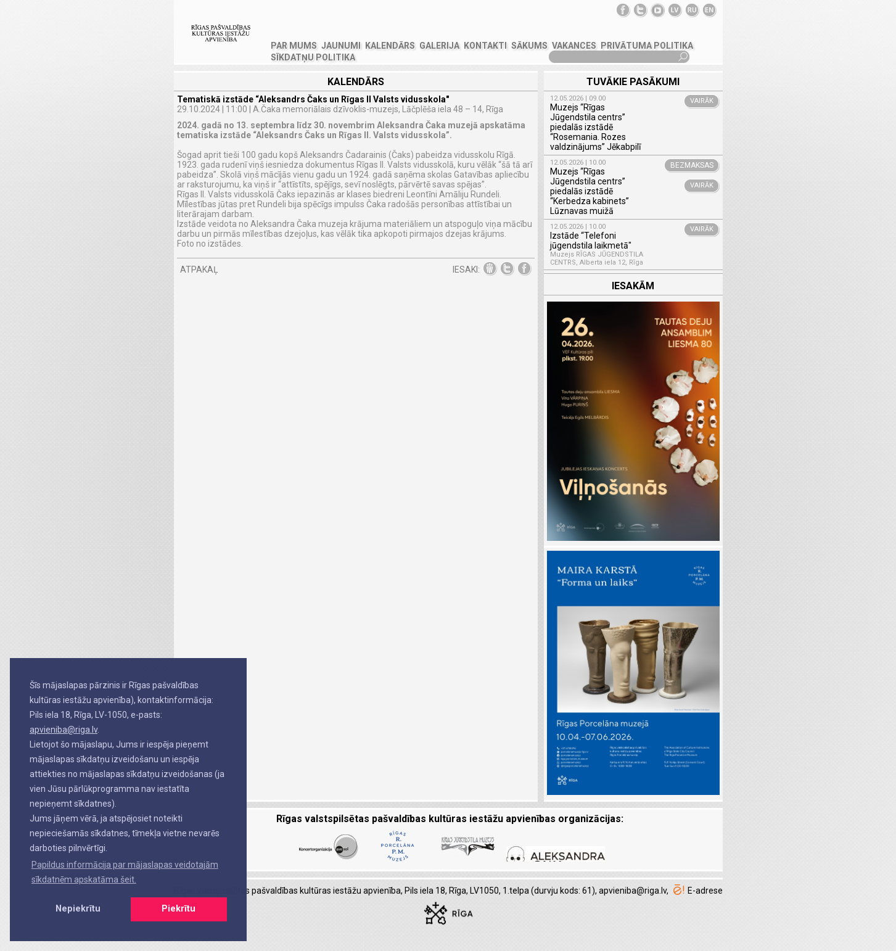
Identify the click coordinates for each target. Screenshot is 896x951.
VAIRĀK (701, 101)
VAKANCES (574, 46)
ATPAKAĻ (199, 269)
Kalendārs (390, 46)
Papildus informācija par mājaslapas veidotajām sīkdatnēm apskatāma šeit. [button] (124, 872)
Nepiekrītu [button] (78, 909)
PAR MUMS (294, 46)
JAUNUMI (341, 46)
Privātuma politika (647, 46)
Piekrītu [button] (178, 909)
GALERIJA (439, 46)
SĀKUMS (529, 46)
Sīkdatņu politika (313, 57)
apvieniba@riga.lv (63, 730)
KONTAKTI (485, 46)
